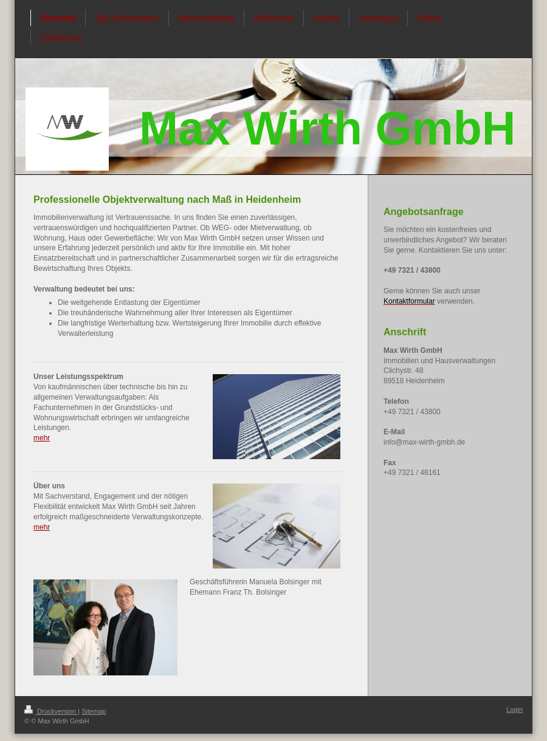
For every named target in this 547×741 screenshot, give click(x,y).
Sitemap (93, 711)
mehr (41, 438)
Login (514, 709)
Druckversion (51, 711)
